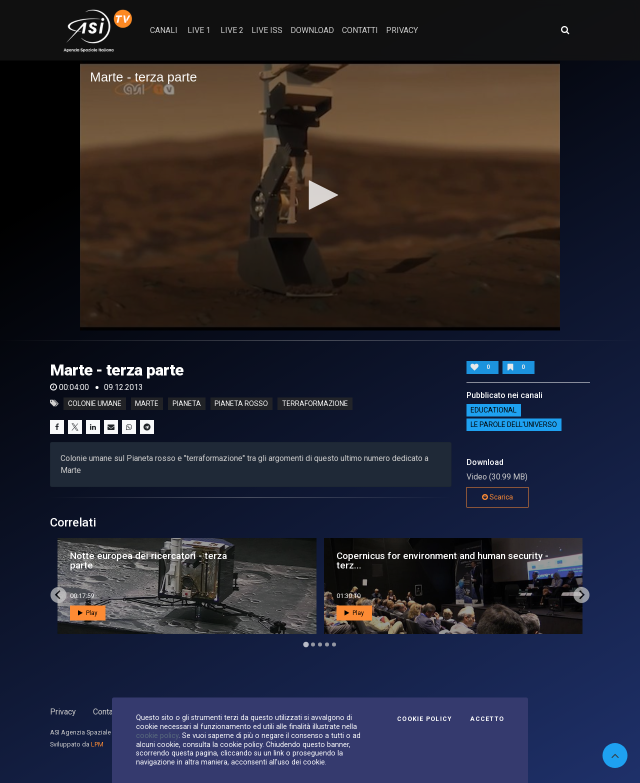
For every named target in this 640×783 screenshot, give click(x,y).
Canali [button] (164, 30)
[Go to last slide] (58, 595)
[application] (320, 195)
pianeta (186, 404)
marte (146, 404)
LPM (97, 744)
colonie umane (95, 404)
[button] (320, 195)
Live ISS (267, 30)
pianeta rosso (241, 404)
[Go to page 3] (320, 644)
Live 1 (199, 30)
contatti (360, 30)
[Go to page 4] (327, 644)
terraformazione (315, 404)
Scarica (497, 497)
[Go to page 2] (313, 644)
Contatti (106, 711)
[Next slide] (582, 595)
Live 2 (232, 30)
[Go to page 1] (305, 644)
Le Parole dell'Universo (513, 425)
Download (312, 30)
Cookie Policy (424, 719)
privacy (402, 30)
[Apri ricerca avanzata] (565, 30)
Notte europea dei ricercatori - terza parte (148, 560)
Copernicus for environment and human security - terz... (442, 560)
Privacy (63, 711)
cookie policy (157, 736)
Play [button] (88, 613)
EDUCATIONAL (493, 410)
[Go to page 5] (334, 644)
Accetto (487, 719)
